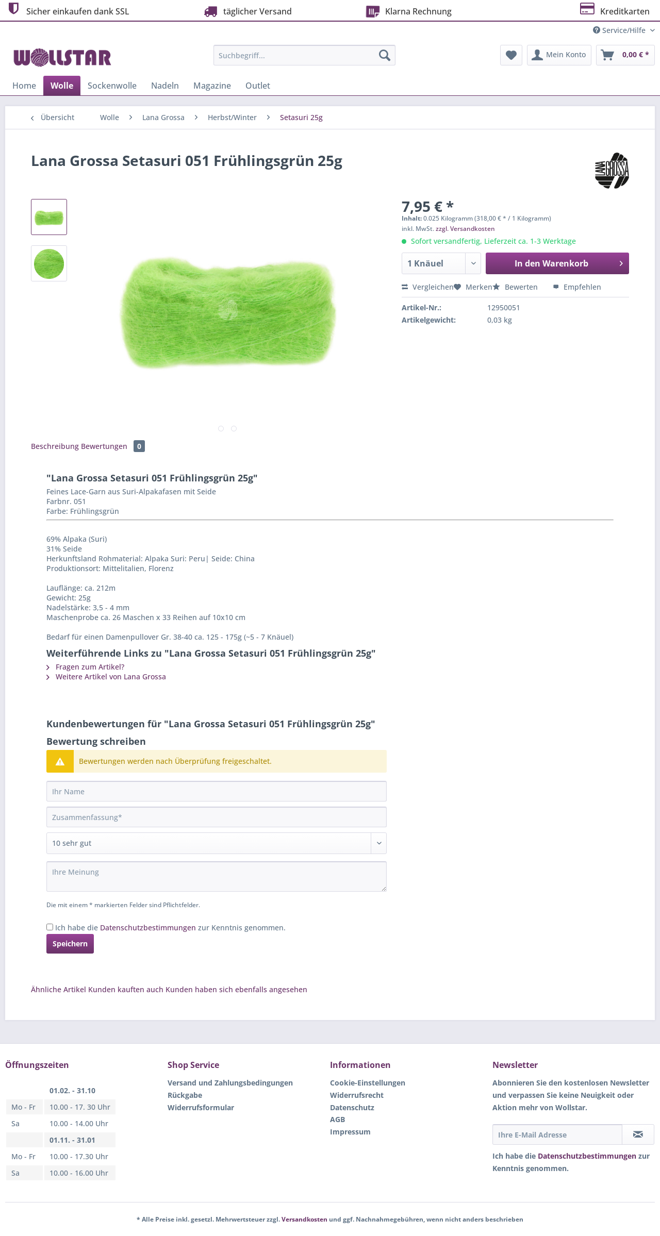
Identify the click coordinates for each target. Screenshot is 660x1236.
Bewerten (516, 287)
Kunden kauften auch (125, 989)
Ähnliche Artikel (58, 989)
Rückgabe (185, 1095)
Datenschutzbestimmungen (148, 927)
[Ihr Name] (216, 791)
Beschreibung (55, 446)
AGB (337, 1119)
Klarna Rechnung (407, 10)
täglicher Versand (246, 11)
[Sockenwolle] (112, 85)
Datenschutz (352, 1107)
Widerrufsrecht (357, 1095)
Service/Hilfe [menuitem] (620, 30)
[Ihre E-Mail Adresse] (557, 1134)
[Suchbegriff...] (304, 55)
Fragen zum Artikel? (85, 667)
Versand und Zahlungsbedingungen (230, 1083)
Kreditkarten (614, 10)
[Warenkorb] (625, 55)
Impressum (350, 1132)
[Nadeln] (165, 85)
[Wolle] (61, 85)
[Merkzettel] (511, 55)
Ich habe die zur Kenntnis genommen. (170, 927)
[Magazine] (212, 85)
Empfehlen (577, 287)
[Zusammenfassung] (216, 817)
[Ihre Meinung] (216, 876)
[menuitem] (304, 60)
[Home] (24, 85)
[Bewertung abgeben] (216, 843)
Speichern (70, 943)
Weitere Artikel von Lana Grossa (106, 676)
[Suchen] (384, 55)
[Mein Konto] (559, 55)
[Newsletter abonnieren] (638, 1134)
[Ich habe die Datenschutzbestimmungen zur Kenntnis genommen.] (49, 927)
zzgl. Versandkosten (465, 228)
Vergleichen (428, 287)
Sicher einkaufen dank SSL (67, 10)
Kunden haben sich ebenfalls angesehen (236, 989)
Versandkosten (304, 1219)
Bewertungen (113, 446)
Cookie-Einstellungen (367, 1083)
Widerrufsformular (201, 1107)
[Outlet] (257, 85)
